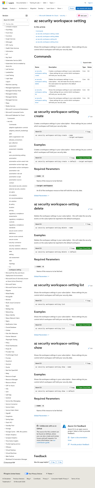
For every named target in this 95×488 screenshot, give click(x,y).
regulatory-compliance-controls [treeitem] (16, 220)
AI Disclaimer (6, 479)
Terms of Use (75, 479)
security (62, 15)
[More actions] (91, 15)
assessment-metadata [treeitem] (16, 149)
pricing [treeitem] (11, 210)
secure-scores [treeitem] (13, 239)
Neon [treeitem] (7, 306)
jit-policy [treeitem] (12, 204)
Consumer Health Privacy (59, 479)
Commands (39, 31)
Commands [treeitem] (11, 118)
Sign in (90, 3)
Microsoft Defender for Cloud (48, 15)
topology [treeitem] (12, 264)
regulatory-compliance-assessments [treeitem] (16, 214)
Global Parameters (41, 195)
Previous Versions (18, 479)
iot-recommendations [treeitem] (16, 198)
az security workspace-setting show (47, 42)
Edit (90, 117)
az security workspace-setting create (47, 34)
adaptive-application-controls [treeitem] (18, 127)
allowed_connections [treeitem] (15, 140)
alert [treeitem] (10, 134)
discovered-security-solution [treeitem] (18, 186)
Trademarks (6, 482)
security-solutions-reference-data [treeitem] (18, 250)
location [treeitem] (11, 207)
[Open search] (85, 3)
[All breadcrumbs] (36, 15)
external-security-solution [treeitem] (17, 189)
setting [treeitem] (11, 254)
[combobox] (15, 20)
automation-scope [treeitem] (15, 177)
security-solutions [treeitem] (14, 246)
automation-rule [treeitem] (14, 170)
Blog (28, 479)
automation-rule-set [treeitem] (15, 173)
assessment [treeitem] (12, 146)
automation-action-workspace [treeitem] (18, 167)
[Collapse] (26, 15)
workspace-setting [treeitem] (15, 270)
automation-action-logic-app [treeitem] (18, 164)
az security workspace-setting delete (47, 36)
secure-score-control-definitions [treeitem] (16, 232)
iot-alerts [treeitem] (12, 192)
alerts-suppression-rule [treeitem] (16, 137)
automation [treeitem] (12, 158)
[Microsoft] (3, 2)
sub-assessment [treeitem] (14, 257)
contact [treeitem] (11, 183)
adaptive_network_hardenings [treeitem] (18, 131)
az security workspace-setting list (46, 39)
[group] (63, 161)
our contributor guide (46, 441)
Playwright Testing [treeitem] (11, 339)
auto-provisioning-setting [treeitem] (17, 155)
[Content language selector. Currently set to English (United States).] (11, 473)
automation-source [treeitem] (15, 180)
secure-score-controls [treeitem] (16, 236)
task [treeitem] (10, 261)
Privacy (45, 479)
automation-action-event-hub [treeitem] (18, 161)
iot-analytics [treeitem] (13, 195)
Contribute (37, 479)
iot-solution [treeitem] (12, 201)
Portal (72, 8)
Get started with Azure (84, 8)
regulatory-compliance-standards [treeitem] (16, 226)
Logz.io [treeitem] (8, 81)
